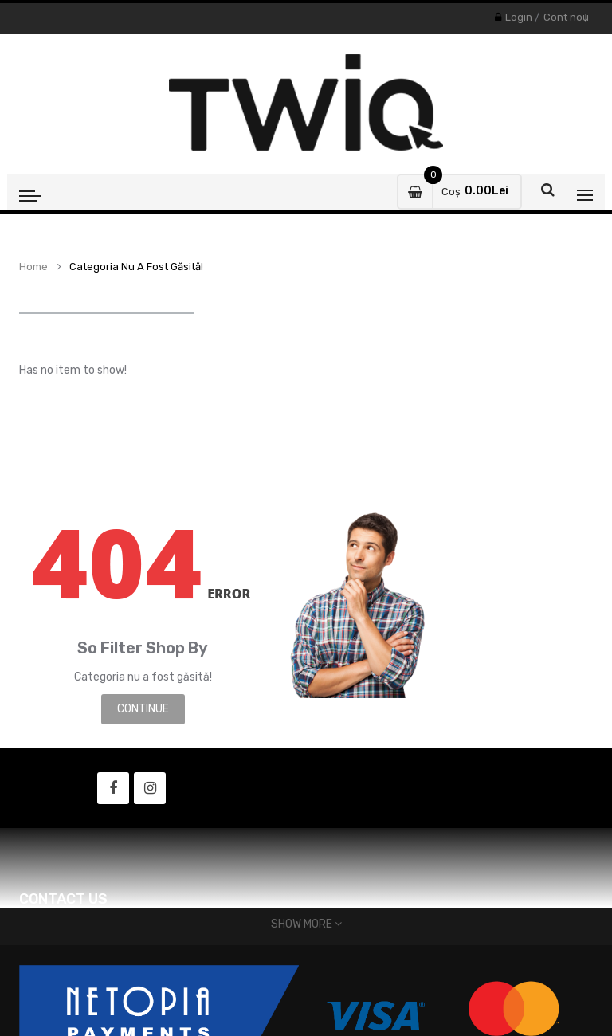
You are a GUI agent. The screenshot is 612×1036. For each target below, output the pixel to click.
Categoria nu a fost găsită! (136, 267)
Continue (143, 709)
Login (518, 17)
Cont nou (566, 17)
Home (33, 267)
